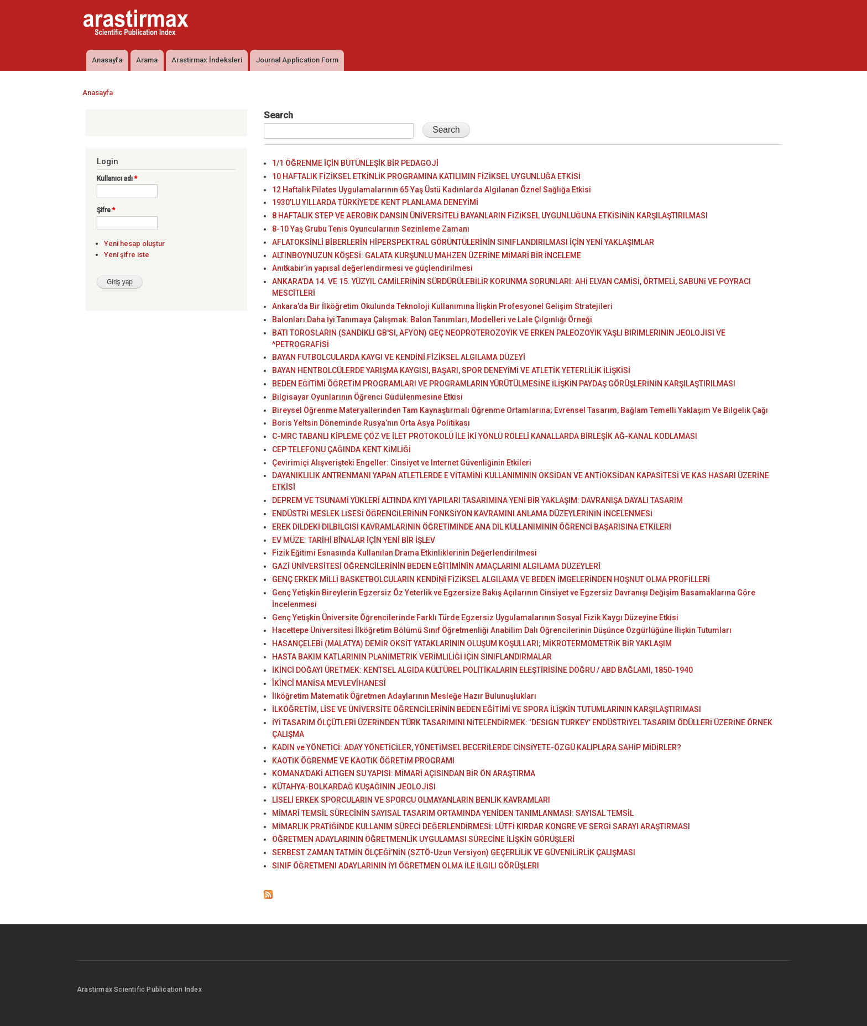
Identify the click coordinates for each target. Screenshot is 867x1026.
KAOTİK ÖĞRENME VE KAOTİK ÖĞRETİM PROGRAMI (363, 760)
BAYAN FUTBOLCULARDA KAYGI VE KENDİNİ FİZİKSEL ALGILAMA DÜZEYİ (398, 357)
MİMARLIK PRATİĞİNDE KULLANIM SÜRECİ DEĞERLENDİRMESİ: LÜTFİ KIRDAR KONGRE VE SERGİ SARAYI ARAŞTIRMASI (481, 826)
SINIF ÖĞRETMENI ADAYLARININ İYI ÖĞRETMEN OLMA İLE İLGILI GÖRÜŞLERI (405, 865)
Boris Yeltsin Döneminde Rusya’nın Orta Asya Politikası (371, 422)
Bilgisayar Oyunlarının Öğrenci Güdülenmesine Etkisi (367, 396)
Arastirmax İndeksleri (206, 60)
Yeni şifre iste (126, 254)
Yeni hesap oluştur (134, 243)
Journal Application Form (297, 60)
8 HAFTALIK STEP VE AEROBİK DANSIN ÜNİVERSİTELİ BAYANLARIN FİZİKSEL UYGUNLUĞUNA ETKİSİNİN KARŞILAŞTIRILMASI (490, 215)
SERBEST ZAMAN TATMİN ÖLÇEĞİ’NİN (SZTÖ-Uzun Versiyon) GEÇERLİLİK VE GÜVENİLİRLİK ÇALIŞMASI (453, 852)
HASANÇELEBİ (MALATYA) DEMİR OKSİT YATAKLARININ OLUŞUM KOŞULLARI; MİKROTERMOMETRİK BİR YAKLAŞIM (472, 643)
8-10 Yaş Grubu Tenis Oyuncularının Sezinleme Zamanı (370, 228)
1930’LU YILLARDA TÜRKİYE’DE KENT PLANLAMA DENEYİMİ (375, 202)
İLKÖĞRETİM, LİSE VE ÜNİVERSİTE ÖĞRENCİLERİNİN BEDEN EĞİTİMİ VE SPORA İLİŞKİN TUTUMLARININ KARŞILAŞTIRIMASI (486, 709)
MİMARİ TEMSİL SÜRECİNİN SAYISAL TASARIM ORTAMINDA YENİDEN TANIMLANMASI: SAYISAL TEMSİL (453, 813)
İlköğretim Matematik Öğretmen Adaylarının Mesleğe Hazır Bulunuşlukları (404, 696)
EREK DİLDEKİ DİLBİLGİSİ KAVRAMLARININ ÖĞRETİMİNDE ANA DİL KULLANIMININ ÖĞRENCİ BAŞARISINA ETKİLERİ (471, 526)
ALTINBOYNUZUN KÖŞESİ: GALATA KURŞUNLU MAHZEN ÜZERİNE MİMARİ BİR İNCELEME (426, 255)
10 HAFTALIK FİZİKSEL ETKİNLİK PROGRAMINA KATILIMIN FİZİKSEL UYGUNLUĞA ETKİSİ (426, 176)
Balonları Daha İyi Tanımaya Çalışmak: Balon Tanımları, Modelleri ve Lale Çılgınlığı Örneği (432, 319)
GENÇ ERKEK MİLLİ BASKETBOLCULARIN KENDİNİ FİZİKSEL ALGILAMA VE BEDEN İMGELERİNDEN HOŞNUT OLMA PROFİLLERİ (491, 579)
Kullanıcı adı (117, 178)
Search (278, 115)
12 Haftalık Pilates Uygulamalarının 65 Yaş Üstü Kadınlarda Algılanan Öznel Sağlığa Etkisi (431, 189)
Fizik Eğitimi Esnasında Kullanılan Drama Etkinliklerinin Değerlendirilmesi (404, 552)
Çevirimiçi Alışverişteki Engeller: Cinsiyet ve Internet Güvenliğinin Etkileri (401, 462)
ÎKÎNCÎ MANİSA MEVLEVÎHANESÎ (329, 683)
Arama (147, 60)
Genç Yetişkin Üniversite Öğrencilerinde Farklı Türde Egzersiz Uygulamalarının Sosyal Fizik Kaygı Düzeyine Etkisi (475, 617)
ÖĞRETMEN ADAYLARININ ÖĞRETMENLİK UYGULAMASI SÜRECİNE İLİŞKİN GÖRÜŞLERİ (423, 839)
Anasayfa (107, 60)
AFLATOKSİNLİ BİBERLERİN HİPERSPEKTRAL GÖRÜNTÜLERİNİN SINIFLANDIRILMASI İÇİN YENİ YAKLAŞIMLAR (463, 242)
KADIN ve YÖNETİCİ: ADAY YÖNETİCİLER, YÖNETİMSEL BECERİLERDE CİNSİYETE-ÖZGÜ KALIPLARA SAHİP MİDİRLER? (476, 747)
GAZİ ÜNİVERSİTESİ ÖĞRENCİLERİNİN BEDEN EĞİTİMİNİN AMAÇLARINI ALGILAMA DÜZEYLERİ (436, 566)
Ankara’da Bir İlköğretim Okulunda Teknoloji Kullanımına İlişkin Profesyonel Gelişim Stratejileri (442, 306)
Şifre (106, 210)
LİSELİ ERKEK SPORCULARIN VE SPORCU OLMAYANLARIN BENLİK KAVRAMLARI (411, 799)
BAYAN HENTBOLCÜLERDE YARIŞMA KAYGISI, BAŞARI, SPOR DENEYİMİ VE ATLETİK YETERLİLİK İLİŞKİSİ (451, 370)
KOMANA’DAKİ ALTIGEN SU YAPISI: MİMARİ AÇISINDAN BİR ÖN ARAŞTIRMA (403, 773)
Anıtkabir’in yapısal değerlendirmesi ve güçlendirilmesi (372, 268)
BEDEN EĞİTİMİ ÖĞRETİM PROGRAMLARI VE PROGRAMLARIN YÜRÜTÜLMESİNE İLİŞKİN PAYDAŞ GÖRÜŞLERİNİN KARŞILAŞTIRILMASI (503, 383)
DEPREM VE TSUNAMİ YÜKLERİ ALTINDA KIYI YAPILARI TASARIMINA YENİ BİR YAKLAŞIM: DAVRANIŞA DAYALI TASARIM (477, 500)
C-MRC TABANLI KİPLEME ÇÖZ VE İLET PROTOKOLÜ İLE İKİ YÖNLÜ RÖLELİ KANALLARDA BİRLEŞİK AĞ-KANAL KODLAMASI (484, 436)
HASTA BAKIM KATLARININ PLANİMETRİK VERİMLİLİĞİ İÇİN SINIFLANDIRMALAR (412, 656)
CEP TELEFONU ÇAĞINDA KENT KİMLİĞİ (341, 449)
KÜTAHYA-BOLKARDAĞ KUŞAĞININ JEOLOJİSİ (354, 786)
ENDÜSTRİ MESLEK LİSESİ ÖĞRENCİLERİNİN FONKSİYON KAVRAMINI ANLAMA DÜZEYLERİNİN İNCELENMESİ (462, 513)
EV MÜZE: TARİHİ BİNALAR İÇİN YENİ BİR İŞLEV (353, 540)
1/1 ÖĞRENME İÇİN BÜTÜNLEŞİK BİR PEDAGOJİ (355, 163)
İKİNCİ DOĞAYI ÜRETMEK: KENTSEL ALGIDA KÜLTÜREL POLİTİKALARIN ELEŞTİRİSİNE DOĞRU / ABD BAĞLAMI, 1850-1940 (482, 670)
